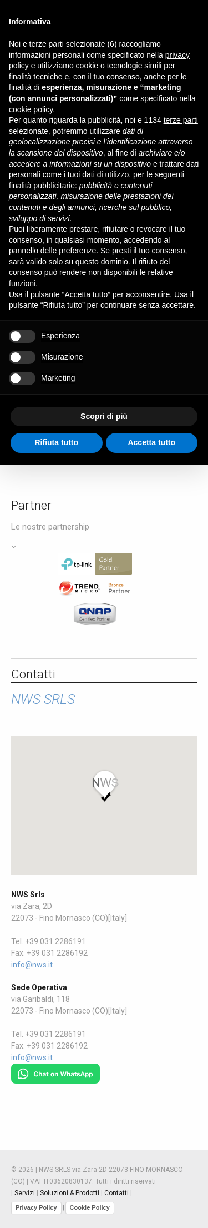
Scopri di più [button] (104, 416)
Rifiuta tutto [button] (56, 442)
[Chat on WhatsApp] (55, 1069)
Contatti (116, 1193)
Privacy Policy (36, 1207)
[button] (104, 785)
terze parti (181, 120)
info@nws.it (32, 964)
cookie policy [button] (31, 109)
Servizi (24, 1193)
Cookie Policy (90, 1207)
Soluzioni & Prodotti (69, 1193)
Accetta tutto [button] (151, 442)
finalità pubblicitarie (42, 185)
